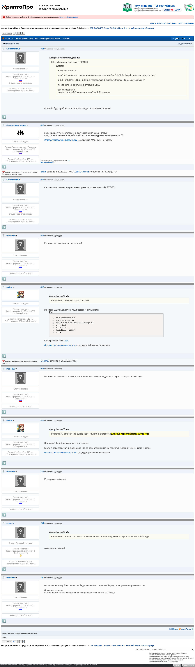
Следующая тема (184, 44)
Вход (61, 17)
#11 (42, 49)
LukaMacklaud (13, 49)
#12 (42, 125)
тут (69, 160)
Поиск (174, 23)
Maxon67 (10, 235)
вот (66, 340)
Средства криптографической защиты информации (44, 28)
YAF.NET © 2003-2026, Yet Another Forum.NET (179, 665)
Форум (153, 23)
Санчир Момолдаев (16, 125)
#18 (42, 471)
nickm (9, 287)
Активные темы (163, 23)
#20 (42, 577)
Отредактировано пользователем (60, 140)
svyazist (10, 523)
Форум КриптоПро (9, 28)
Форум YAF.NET (157, 665)
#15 (42, 287)
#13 (42, 180)
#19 (42, 523)
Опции (175, 39)
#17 (42, 420)
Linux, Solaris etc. (79, 28)
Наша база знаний (47, 162)
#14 (42, 235)
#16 (42, 369)
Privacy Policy (146, 665)
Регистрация (72, 17)
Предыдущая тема (12, 43)
